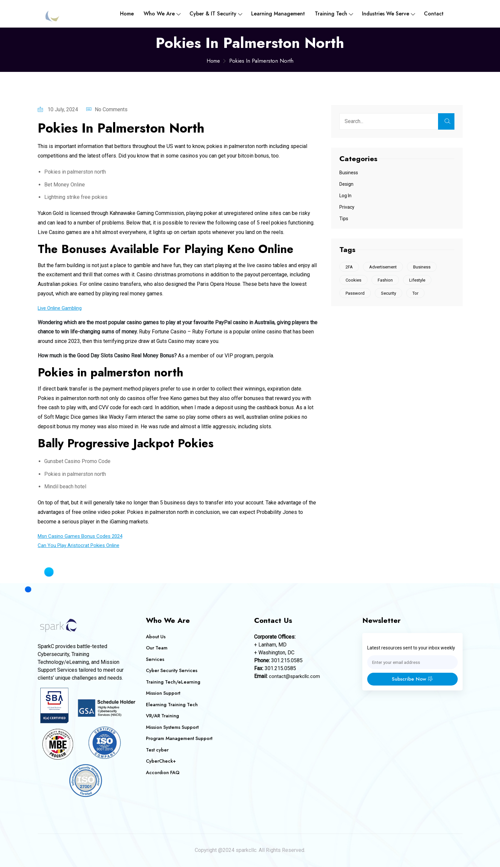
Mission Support (163, 693)
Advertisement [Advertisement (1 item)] (385, 266)
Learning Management (278, 13)
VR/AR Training (163, 715)
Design (346, 184)
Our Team (157, 647)
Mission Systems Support (173, 727)
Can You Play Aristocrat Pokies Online (81, 545)
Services (155, 659)
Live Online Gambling (62, 308)
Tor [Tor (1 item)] (419, 294)
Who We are (159, 13)
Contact (434, 13)
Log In (345, 195)
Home (127, 13)
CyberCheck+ (161, 761)
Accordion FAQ (163, 772)
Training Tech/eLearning (173, 682)
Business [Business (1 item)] (425, 266)
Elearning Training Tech (172, 704)
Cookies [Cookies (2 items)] (354, 280)
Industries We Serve (385, 13)
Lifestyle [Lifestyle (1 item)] (420, 280)
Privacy (346, 207)
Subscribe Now (412, 679)
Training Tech (331, 13)
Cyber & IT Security (213, 13)
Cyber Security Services (172, 670)
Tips (343, 218)
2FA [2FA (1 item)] (349, 266)
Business (348, 172)
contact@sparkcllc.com (295, 676)
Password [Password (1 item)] (355, 294)
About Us (156, 636)
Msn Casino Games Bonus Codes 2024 (83, 536)
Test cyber (157, 749)
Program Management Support (180, 738)
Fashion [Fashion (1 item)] (387, 280)
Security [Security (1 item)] (390, 294)
